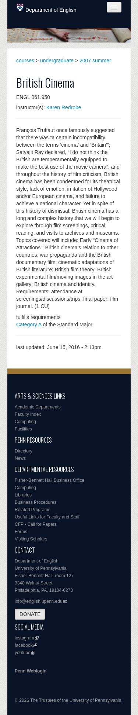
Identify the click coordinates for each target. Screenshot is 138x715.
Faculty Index (28, 414)
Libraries (23, 495)
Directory (23, 451)
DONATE (30, 614)
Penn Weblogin (30, 671)
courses (25, 60)
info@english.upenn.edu (39, 601)
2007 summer (95, 60)
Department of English (47, 8)
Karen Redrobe (63, 107)
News (20, 458)
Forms (21, 531)
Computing (25, 421)
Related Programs (32, 509)
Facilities (23, 429)
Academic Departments (38, 407)
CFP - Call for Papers (36, 524)
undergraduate (57, 60)
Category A (29, 324)
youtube (23, 652)
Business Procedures (35, 502)
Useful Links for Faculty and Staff (47, 517)
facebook (24, 645)
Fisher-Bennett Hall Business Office (49, 480)
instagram (24, 638)
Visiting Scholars (31, 539)
